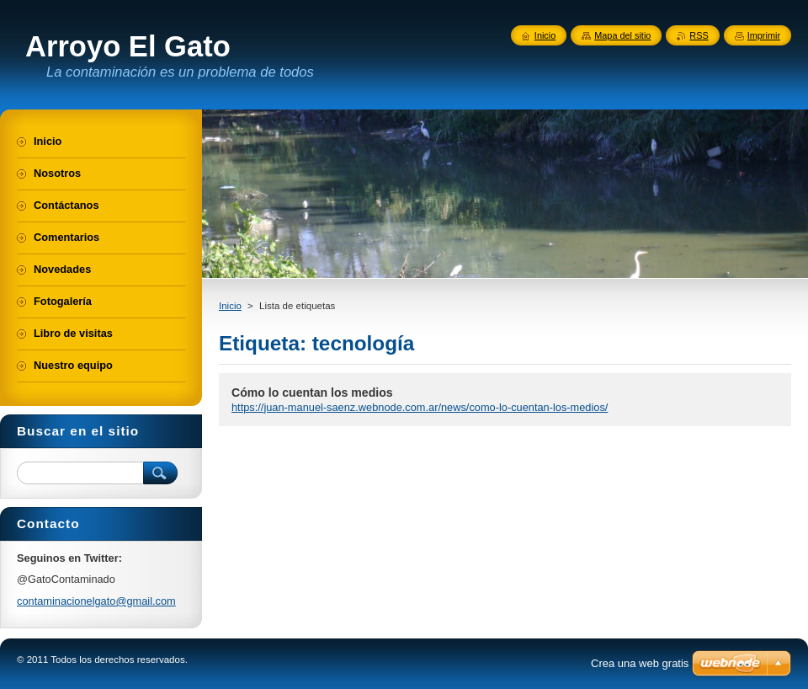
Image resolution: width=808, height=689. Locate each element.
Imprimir (763, 35)
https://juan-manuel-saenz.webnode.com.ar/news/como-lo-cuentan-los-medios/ (419, 407)
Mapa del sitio (622, 35)
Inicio (230, 306)
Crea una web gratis (639, 663)
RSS (698, 35)
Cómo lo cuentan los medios (312, 392)
